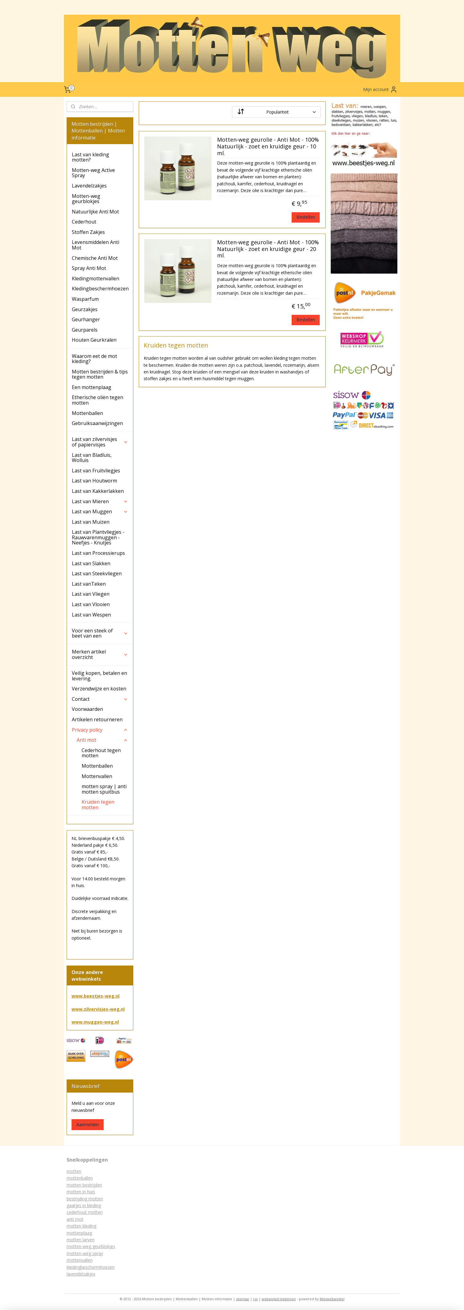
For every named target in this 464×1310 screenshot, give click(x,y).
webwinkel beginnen (279, 1299)
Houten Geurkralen (94, 340)
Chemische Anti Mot (95, 258)
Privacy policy (100, 729)
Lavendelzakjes (89, 185)
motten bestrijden (84, 1185)
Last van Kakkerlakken (98, 491)
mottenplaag (79, 1233)
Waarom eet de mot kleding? (94, 359)
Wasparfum (85, 299)
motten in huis (81, 1192)
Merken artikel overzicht (100, 654)
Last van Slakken (91, 563)
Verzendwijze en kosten (99, 688)
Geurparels (85, 329)
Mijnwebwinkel (332, 1299)
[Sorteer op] (276, 112)
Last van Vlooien (91, 604)
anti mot (75, 1219)
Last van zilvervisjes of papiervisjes (100, 442)
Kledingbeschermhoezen (100, 288)
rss (255, 1299)
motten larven (80, 1240)
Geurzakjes (85, 309)
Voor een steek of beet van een (100, 633)
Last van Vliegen (90, 594)
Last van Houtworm (94, 480)
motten (74, 1171)
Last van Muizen (90, 522)
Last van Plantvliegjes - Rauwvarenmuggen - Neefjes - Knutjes (98, 537)
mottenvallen (80, 1260)
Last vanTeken (89, 583)
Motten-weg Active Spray (93, 173)
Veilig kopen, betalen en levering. (99, 676)
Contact (100, 699)
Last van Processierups (98, 553)
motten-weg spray (85, 1253)
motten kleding (81, 1226)
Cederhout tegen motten (101, 753)
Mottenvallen (97, 776)
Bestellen (305, 217)
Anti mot (102, 740)
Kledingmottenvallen (95, 278)
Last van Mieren (100, 501)
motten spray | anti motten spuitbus (104, 789)
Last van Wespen (91, 614)
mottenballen (80, 1178)
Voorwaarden (87, 709)
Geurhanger (86, 319)
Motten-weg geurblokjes (86, 199)
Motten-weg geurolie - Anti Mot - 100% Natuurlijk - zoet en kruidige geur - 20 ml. (268, 249)
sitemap (242, 1299)
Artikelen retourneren (97, 719)
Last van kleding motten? (90, 157)
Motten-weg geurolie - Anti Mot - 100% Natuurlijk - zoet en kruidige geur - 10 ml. (268, 146)
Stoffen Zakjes (88, 232)
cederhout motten (85, 1212)
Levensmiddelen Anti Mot (95, 245)
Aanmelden (87, 1124)
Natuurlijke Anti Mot (95, 211)
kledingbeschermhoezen (91, 1267)
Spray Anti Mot (89, 268)
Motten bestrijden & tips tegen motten (100, 374)
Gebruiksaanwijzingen (97, 423)
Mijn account (380, 89)
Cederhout (84, 221)
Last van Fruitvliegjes (96, 470)
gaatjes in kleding (84, 1205)
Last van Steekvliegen (97, 573)
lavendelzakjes (81, 1274)
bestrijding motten (85, 1199)
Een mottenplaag (91, 387)
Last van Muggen (100, 511)
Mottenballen (87, 413)
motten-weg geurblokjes (91, 1246)
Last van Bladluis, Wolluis (92, 458)
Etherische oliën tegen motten (97, 400)
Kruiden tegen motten (98, 805)
